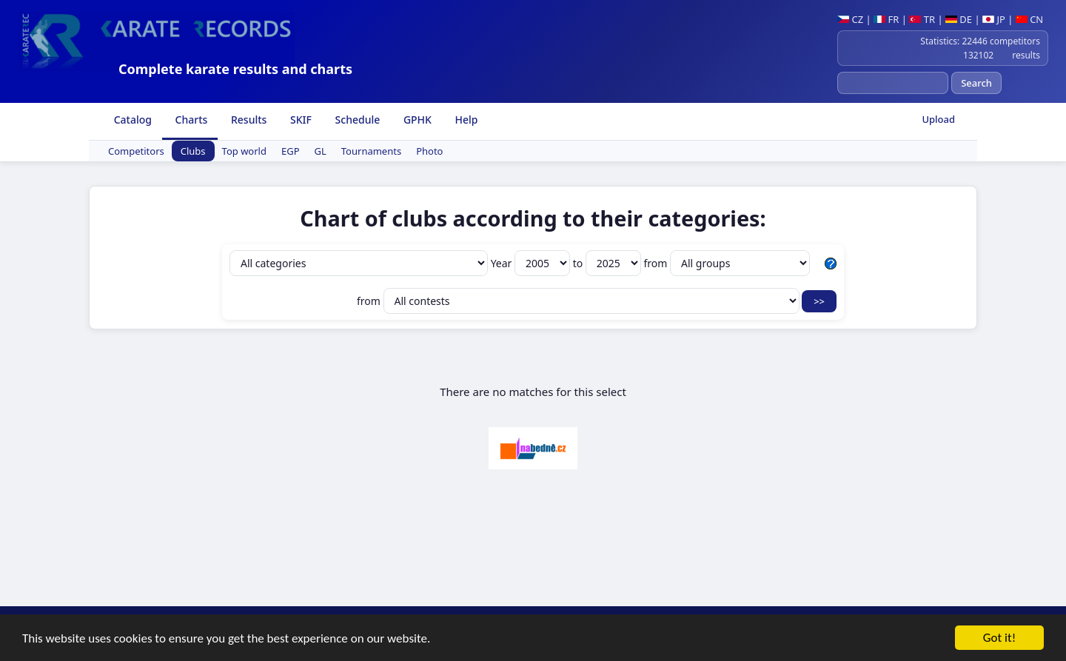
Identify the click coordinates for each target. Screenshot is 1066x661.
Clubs (193, 151)
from (726, 263)
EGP (290, 151)
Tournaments (371, 151)
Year (532, 263)
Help (465, 120)
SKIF (299, 120)
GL (320, 151)
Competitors (136, 151)
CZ (850, 19)
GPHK (416, 120)
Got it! (999, 639)
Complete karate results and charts (235, 69)
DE (958, 19)
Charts (189, 120)
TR (922, 19)
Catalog (131, 120)
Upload (938, 119)
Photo (429, 151)
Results (247, 120)
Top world (244, 151)
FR (886, 19)
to (608, 263)
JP (993, 19)
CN (1029, 19)
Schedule (356, 120)
